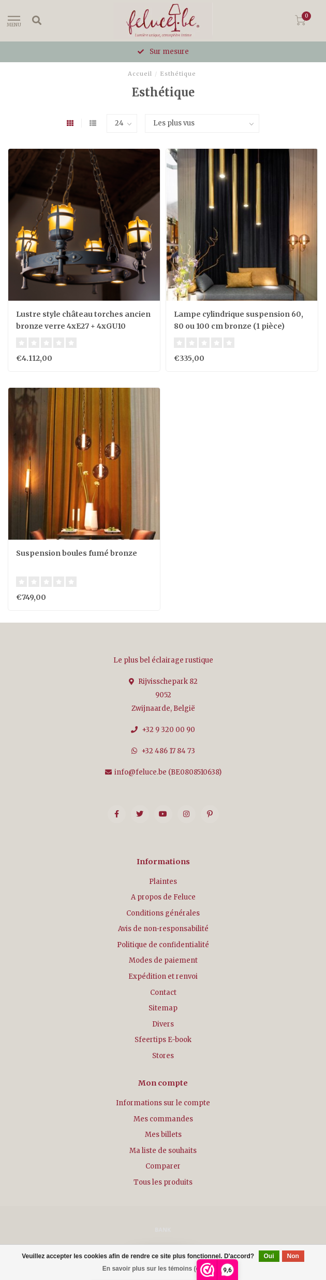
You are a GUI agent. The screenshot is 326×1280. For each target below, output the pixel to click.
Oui (269, 1256)
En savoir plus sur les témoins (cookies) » (164, 1268)
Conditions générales (163, 913)
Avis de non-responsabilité (163, 928)
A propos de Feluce (163, 897)
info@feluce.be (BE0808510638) (167, 772)
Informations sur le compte (163, 1103)
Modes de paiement (163, 960)
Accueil (140, 73)
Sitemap (163, 1008)
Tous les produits (163, 1182)
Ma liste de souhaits (163, 1150)
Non (293, 1256)
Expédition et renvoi (163, 976)
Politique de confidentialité (163, 944)
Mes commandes (163, 1119)
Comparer (163, 1166)
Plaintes (163, 881)
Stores (163, 1055)
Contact (163, 992)
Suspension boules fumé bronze (76, 553)
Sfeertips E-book (163, 1039)
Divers (163, 1024)
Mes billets (163, 1134)
